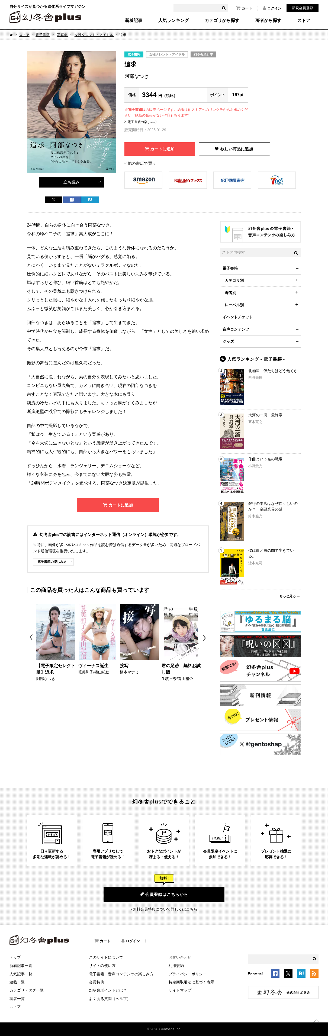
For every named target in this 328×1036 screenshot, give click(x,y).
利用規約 (176, 965)
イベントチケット (238, 317)
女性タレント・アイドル (94, 35)
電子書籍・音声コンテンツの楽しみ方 (121, 974)
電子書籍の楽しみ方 (142, 122)
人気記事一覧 (20, 974)
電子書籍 (43, 35)
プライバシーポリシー (188, 974)
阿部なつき (136, 76)
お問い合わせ (180, 957)
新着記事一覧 (20, 965)
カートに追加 (162, 149)
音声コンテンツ (236, 329)
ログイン (272, 8)
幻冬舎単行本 (203, 54)
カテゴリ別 (234, 280)
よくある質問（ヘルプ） (110, 998)
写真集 (63, 35)
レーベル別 (234, 305)
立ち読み (71, 182)
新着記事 (133, 20)
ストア (303, 20)
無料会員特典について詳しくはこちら (165, 909)
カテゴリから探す (222, 20)
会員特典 (96, 982)
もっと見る (287, 596)
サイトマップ (180, 990)
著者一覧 (17, 998)
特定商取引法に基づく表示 (191, 982)
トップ (15, 957)
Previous (31, 638)
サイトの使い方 (102, 965)
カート (244, 8)
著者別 (230, 293)
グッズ (228, 341)
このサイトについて (106, 957)
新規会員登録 (302, 8)
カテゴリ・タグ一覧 (26, 990)
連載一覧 (17, 982)
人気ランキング (173, 20)
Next (205, 638)
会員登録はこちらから (164, 894)
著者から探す (268, 20)
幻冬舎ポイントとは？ (108, 990)
